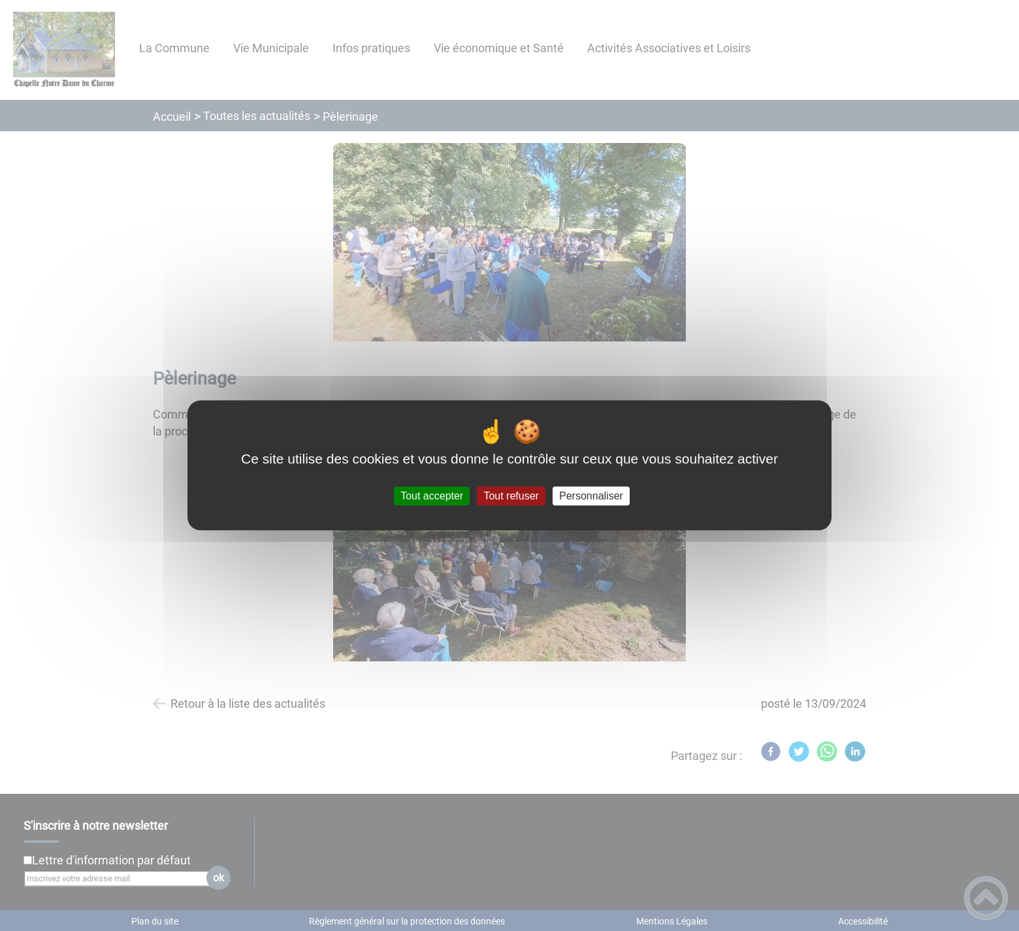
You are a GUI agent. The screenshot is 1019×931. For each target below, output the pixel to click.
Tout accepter (431, 495)
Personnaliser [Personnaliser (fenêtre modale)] (591, 495)
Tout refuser (510, 495)
